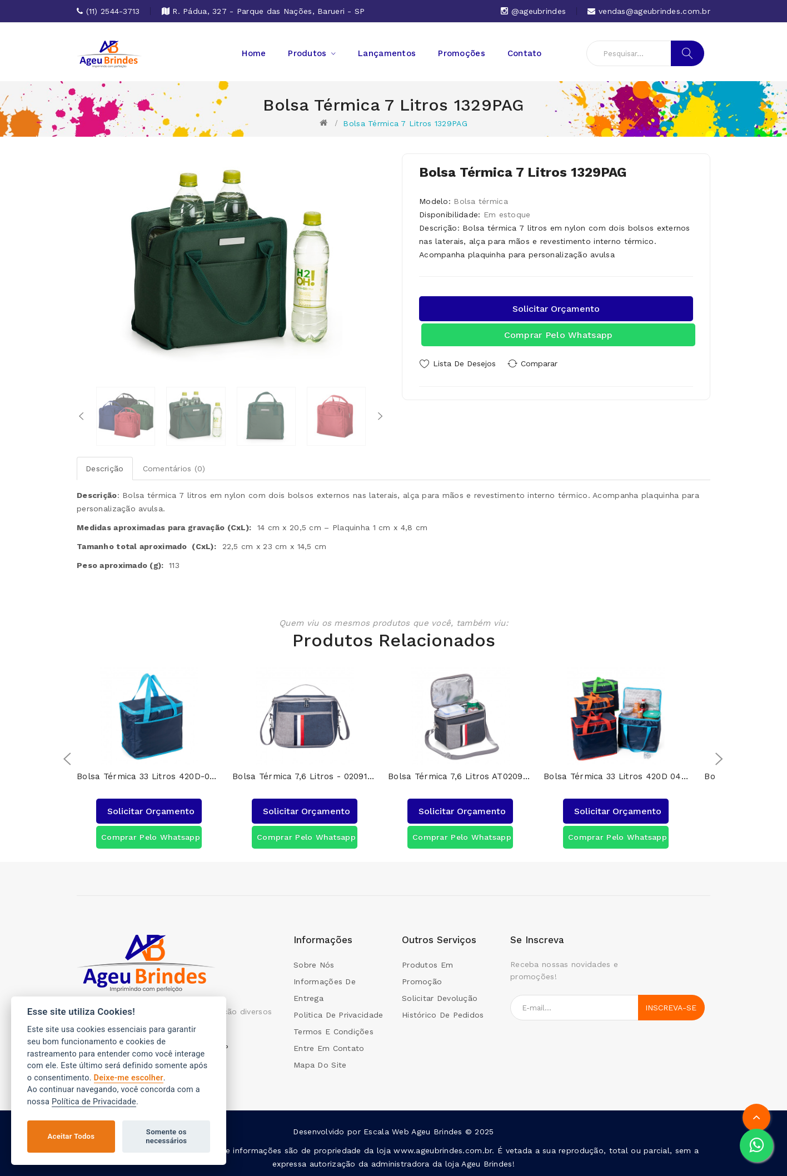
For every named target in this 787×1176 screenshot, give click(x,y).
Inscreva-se (670, 1007)
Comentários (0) (174, 468)
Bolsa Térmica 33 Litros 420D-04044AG (149, 777)
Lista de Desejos (464, 363)
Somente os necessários (166, 1136)
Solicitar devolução (439, 998)
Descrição (105, 468)
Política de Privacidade (94, 1102)
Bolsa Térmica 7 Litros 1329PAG (405, 123)
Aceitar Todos (71, 1136)
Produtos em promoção (427, 973)
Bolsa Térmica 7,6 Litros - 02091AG (304, 777)
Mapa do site (319, 1064)
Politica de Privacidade (338, 1014)
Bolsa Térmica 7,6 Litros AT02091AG (460, 777)
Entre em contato (328, 1048)
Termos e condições (333, 1031)
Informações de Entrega (324, 990)
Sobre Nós (314, 964)
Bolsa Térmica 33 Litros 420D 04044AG (616, 777)
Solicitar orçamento (556, 308)
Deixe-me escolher (128, 1078)
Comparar (543, 363)
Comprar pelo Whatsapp (558, 335)
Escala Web (386, 1131)
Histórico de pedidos (443, 1014)
